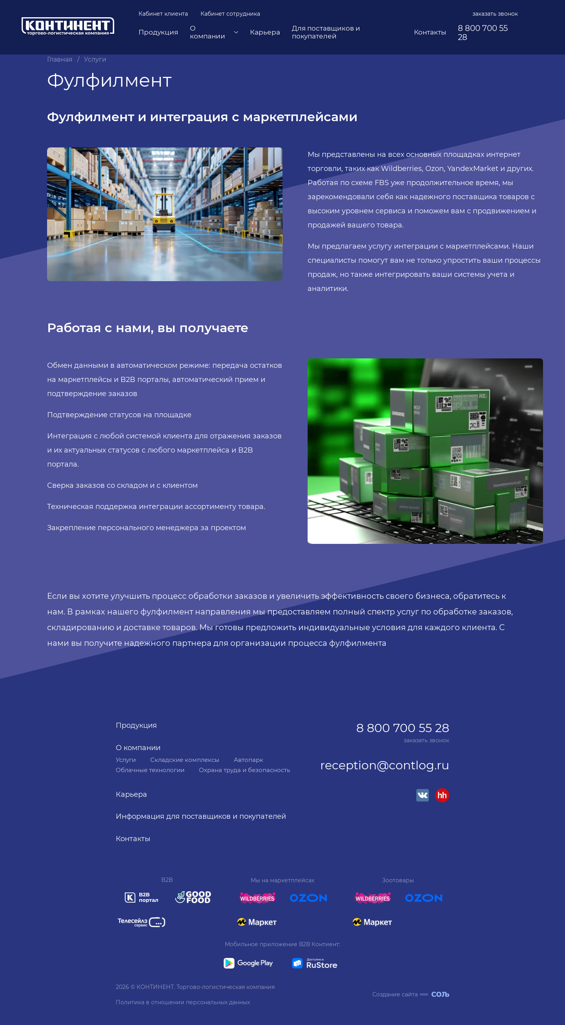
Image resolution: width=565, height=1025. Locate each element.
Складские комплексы (184, 759)
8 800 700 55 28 (483, 33)
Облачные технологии (150, 770)
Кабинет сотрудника (230, 14)
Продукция (158, 32)
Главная (60, 59)
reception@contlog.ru (384, 765)
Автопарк (248, 759)
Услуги (95, 59)
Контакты (430, 32)
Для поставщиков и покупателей (326, 32)
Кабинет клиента (163, 14)
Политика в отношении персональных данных (183, 1002)
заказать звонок (495, 14)
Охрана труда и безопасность (244, 770)
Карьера (265, 32)
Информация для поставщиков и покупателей (201, 816)
